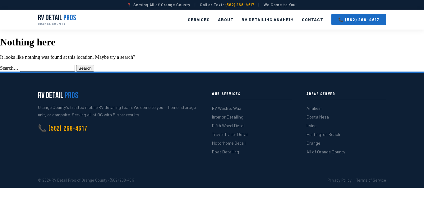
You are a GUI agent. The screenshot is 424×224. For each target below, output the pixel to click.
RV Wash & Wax (226, 108)
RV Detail (57, 19)
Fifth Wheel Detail (228, 125)
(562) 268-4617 (240, 4)
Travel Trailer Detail (230, 134)
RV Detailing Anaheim (268, 19)
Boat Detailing (225, 151)
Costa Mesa (317, 116)
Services (199, 19)
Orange (313, 143)
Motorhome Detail (229, 143)
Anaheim (314, 108)
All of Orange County (325, 151)
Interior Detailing (227, 116)
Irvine (311, 125)
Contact (312, 19)
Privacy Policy (340, 180)
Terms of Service (371, 180)
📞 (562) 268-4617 (358, 19)
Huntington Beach (323, 134)
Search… (9, 68)
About (225, 19)
